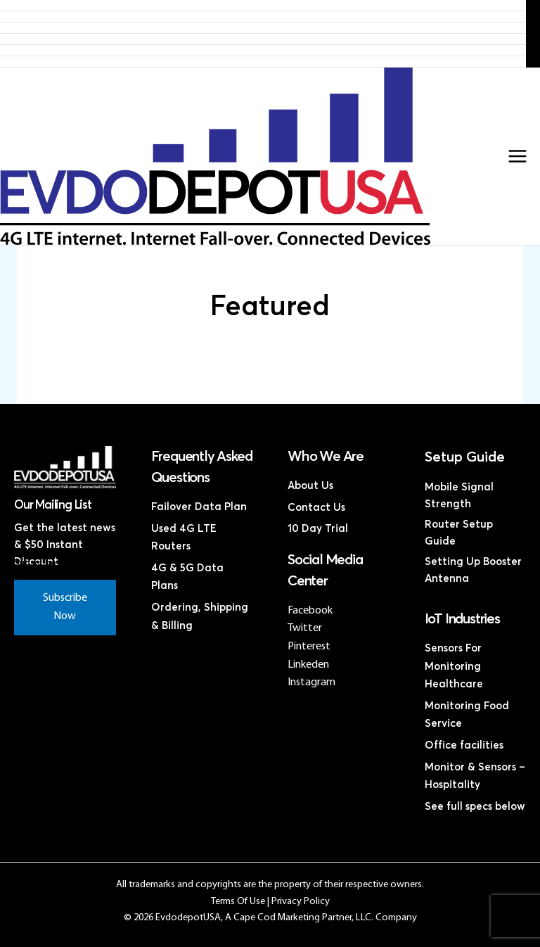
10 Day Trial (318, 528)
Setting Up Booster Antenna (473, 570)
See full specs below (475, 806)
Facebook (310, 610)
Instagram (311, 682)
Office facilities (464, 745)
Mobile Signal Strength (459, 495)
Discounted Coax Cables (263, 50)
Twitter (305, 628)
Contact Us (263, 61)
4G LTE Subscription (263, 28)
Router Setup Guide (459, 533)
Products (262, 16)
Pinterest (309, 646)
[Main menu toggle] (517, 156)
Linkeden (308, 664)
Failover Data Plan (199, 507)
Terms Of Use (238, 901)
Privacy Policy (300, 901)
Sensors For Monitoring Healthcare (454, 666)
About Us (310, 486)
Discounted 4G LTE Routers (263, 39)
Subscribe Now (65, 607)
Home (263, 5)
